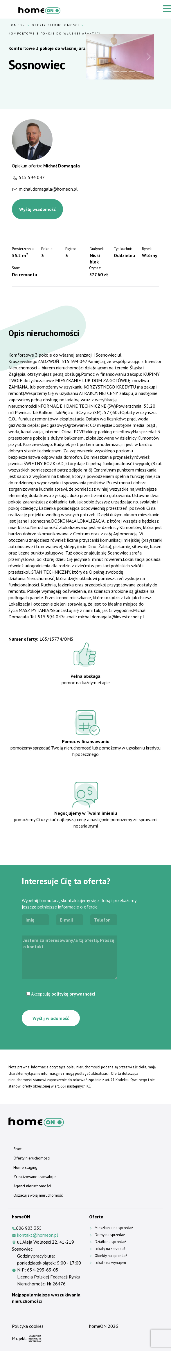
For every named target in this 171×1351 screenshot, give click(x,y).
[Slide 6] (139, 71)
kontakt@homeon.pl (37, 1235)
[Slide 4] (123, 71)
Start (17, 1148)
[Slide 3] (116, 71)
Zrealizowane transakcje (34, 1176)
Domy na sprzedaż (110, 1234)
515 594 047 (32, 177)
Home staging (25, 1167)
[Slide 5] (132, 71)
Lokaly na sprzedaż (110, 1248)
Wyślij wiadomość (37, 209)
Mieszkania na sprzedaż (114, 1227)
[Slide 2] (108, 71)
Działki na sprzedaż (110, 1241)
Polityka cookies (28, 1326)
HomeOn (16, 25)
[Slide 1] (100, 71)
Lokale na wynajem (110, 1262)
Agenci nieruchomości (32, 1186)
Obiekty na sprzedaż (111, 1255)
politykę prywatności (73, 994)
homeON (98, 1326)
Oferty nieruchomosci (55, 25)
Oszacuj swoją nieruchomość (38, 1195)
